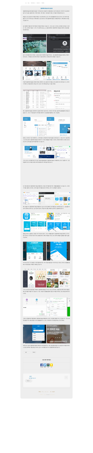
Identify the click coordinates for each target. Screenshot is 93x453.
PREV (40, 391)
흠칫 (21, 2)
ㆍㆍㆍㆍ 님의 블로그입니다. (30, 378)
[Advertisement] (46, 174)
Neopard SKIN (52, 394)
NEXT (53, 391)
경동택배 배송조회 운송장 (46, 8)
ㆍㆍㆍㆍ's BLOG (40, 394)
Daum (45, 394)
